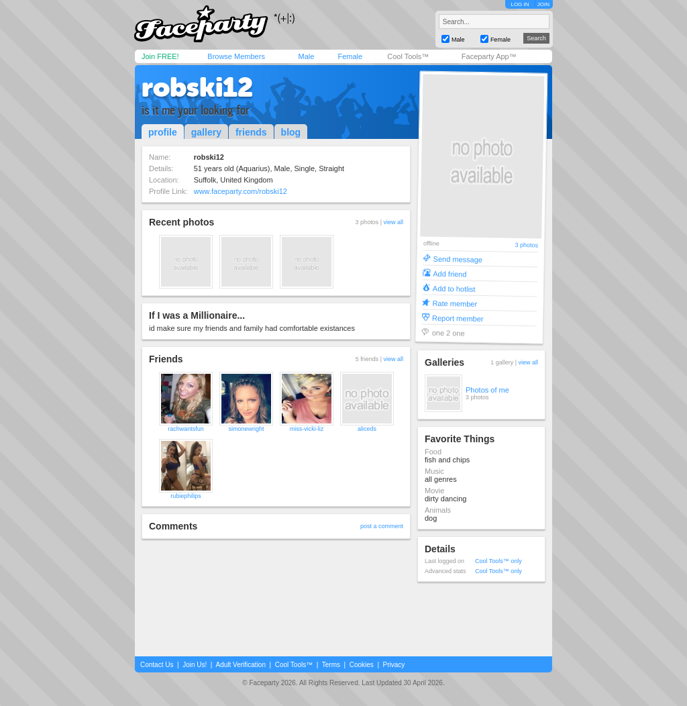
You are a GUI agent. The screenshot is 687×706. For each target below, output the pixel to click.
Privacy (394, 664)
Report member (458, 317)
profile (162, 132)
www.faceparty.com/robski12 (240, 191)
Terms (331, 664)
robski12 (197, 87)
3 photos (526, 245)
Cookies (362, 664)
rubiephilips (185, 496)
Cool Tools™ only (498, 561)
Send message (458, 258)
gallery (206, 132)
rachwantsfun (186, 428)
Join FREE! (160, 56)
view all (393, 222)
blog (291, 132)
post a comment (381, 526)
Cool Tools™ (408, 56)
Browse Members (236, 56)
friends (251, 132)
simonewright (246, 428)
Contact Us (156, 664)
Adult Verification (240, 664)
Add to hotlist (454, 288)
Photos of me (487, 390)
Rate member (454, 303)
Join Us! (194, 664)
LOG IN (520, 4)
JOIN (543, 4)
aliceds (367, 428)
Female (349, 56)
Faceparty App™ (489, 56)
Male (306, 56)
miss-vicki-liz (307, 428)
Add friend (449, 273)
